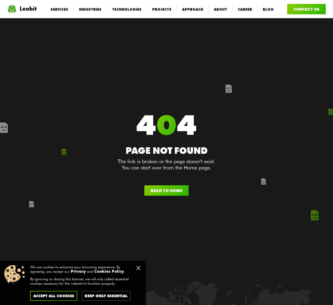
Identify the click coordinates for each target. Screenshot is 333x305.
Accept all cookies (53, 296)
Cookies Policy (109, 272)
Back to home (166, 190)
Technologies (127, 9)
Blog (268, 9)
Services (59, 9)
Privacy (78, 272)
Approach (192, 9)
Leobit (22, 9)
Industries (90, 9)
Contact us (306, 9)
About (220, 9)
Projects (161, 9)
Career (245, 9)
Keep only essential (106, 296)
